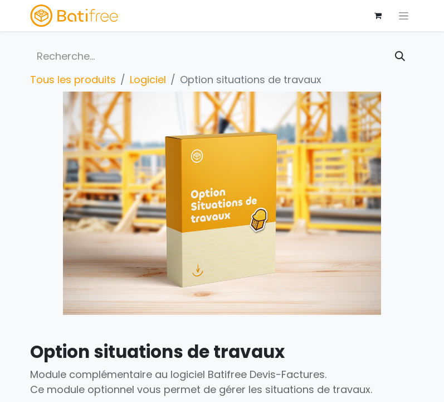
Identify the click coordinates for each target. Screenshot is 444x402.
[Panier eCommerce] (378, 16)
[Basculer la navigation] (403, 15)
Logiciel (148, 80)
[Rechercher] (400, 56)
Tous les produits (73, 80)
